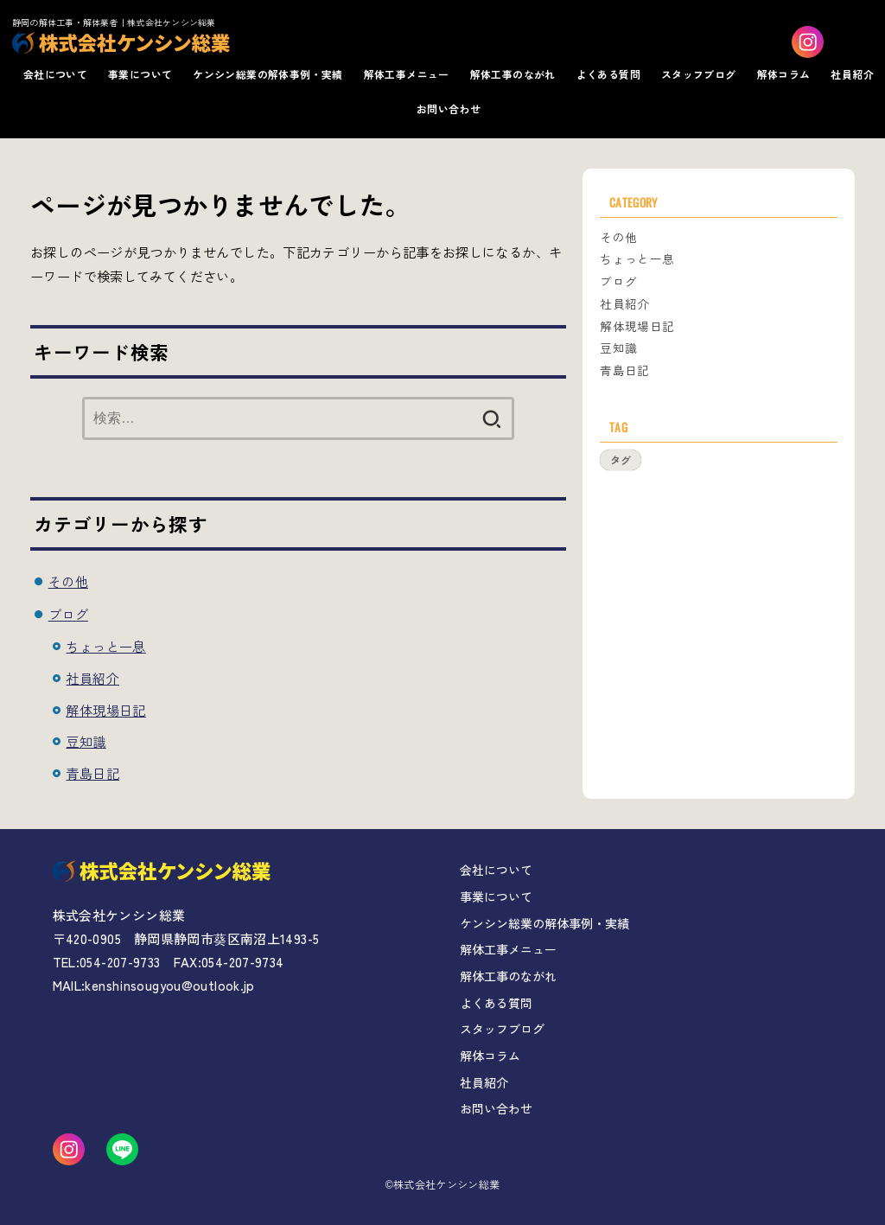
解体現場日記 (105, 709)
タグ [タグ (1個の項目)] (620, 459)
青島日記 (92, 772)
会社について (55, 74)
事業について (140, 74)
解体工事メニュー (406, 74)
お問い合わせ (449, 108)
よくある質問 (608, 74)
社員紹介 (852, 74)
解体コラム (784, 74)
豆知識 (85, 740)
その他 (68, 580)
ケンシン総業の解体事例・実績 (267, 74)
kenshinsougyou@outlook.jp (169, 985)
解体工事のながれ (513, 74)
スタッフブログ (698, 74)
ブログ (68, 613)
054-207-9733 (120, 962)
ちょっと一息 (105, 645)
